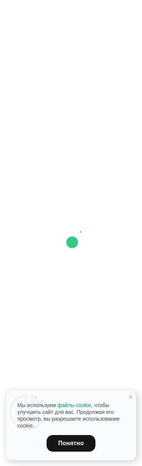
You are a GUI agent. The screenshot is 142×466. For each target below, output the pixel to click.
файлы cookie (74, 405)
